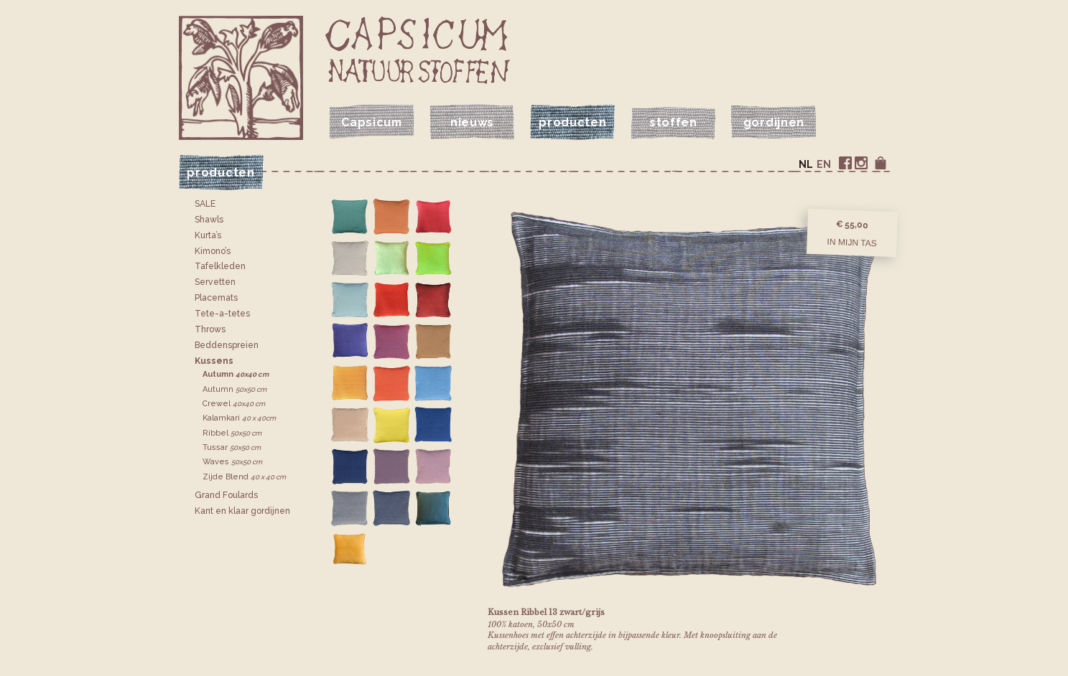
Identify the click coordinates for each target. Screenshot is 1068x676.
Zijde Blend (244, 477)
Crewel (234, 403)
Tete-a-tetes (222, 314)
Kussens (214, 361)
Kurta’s (208, 235)
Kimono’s (213, 251)
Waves (232, 461)
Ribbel (232, 433)
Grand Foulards (226, 495)
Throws (210, 329)
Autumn (236, 374)
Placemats (216, 298)
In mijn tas (852, 242)
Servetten (215, 282)
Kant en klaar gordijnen (242, 511)
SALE (205, 204)
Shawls (209, 220)
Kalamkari (239, 418)
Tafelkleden (220, 266)
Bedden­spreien (227, 345)
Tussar (232, 447)
